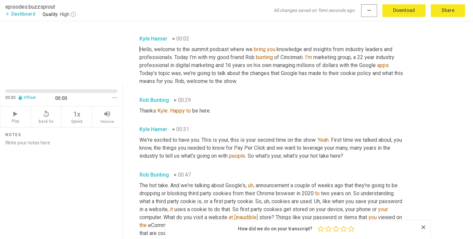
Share (447, 10)
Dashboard (20, 14)
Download (404, 10)
